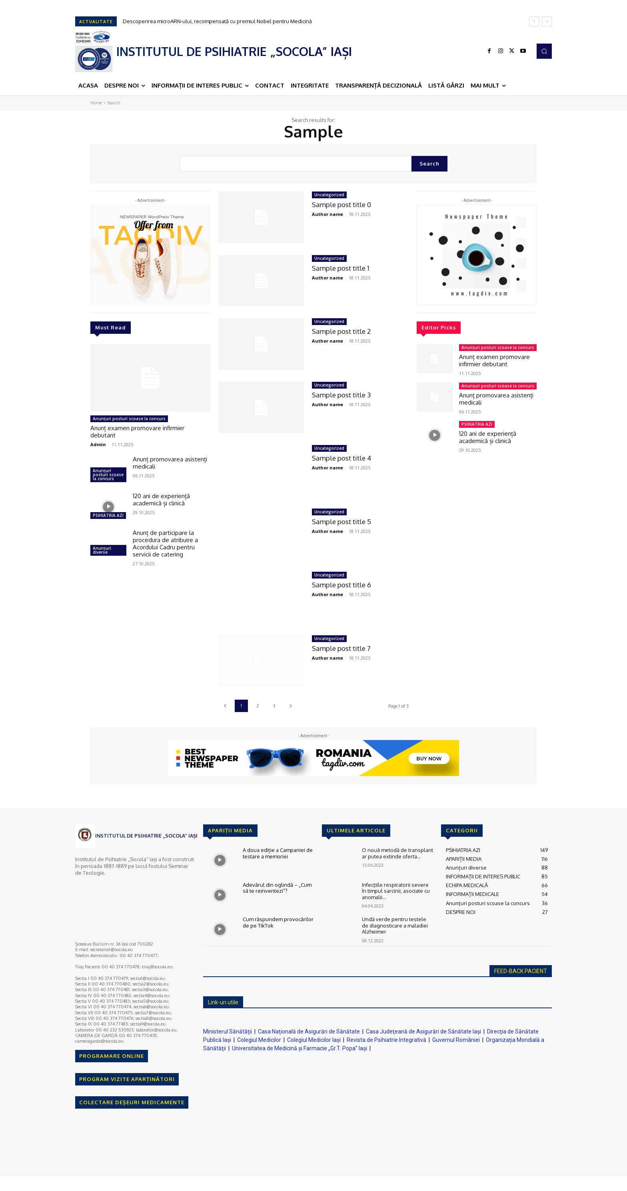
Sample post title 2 (341, 331)
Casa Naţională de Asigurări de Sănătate (309, 1031)
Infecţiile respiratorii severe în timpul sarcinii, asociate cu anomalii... (396, 891)
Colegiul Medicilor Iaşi (314, 1040)
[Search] (429, 164)
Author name (327, 214)
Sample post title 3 (341, 395)
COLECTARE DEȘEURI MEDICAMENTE (131, 1102)
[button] (544, 51)
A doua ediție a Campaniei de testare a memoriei (278, 853)
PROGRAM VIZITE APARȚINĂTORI (127, 1079)
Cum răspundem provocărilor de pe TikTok (278, 922)
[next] (547, 21)
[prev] (534, 21)
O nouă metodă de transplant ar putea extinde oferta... (397, 853)
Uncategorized (329, 195)
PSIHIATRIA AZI (108, 515)
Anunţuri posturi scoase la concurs (129, 418)
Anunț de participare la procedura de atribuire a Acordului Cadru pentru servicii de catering (165, 543)
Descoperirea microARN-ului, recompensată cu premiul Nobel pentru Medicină (217, 21)
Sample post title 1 (340, 268)
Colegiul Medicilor (259, 1040)
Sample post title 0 (341, 204)
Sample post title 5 (341, 521)
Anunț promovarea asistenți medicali (170, 462)
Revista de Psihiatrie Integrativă (386, 1040)
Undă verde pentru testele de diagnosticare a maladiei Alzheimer (395, 925)
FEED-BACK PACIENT (520, 971)
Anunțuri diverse (102, 550)
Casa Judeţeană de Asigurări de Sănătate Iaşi (423, 1031)
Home (96, 103)
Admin (98, 444)
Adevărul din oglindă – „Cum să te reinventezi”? (277, 888)
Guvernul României (456, 1040)
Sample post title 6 (341, 585)
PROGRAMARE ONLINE (111, 1056)
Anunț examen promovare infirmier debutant (137, 431)
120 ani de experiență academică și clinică (161, 499)
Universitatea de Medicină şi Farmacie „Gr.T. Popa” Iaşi (299, 1048)
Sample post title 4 (341, 458)
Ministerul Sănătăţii (227, 1031)
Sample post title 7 (341, 648)
